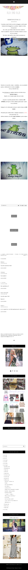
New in (4, 205)
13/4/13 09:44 (4, 306)
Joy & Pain (7, 497)
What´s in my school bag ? (10, 495)
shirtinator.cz (7, 92)
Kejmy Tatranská (4, 292)
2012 (5, 509)
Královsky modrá (8, 492)
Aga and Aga (11, 568)
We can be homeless (9, 484)
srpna (6, 473)
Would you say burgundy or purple (12, 489)
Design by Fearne (18, 568)
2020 (5, 455)
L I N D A (3, 282)
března (6, 504)
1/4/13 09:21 (4, 263)
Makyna (2, 262)
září (6, 471)
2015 (5, 461)
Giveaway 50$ (14, 395)
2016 (5, 460)
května (6, 478)
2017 (5, 458)
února (6, 505)
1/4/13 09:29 (4, 273)
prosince (6, 466)
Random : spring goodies (10, 491)
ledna (6, 507)
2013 (5, 465)
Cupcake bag (14, 518)
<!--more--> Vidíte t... (9, 494)
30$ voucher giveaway (14, 418)
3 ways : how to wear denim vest (11, 500)
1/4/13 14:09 (4, 283)
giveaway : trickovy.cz (9, 481)
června (6, 476)
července (6, 474)
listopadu (7, 468)
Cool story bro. (8, 487)
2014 (5, 463)
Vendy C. (2, 305)
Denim (6, 483)
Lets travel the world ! (9, 499)
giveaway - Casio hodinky (14, 384)
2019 (5, 456)
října (6, 469)
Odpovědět (3, 278)
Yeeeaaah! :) (14, 230)
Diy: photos (7, 486)
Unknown (3, 272)
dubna (6, 479)
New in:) (14, 216)
